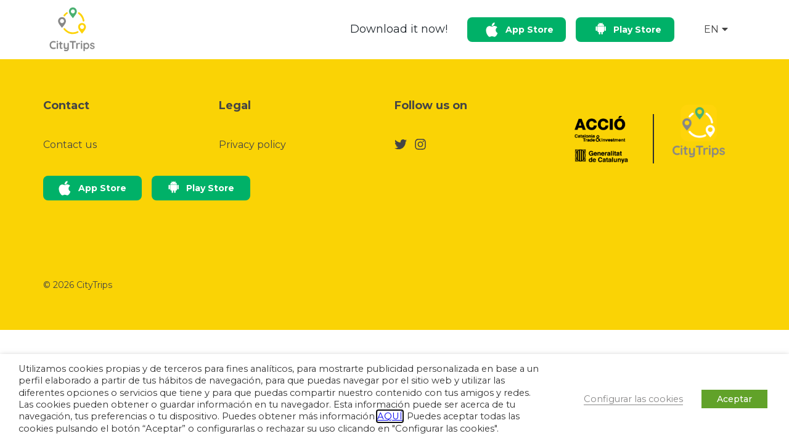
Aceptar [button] (734, 399)
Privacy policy (252, 144)
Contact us (70, 144)
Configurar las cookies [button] (633, 399)
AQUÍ (390, 416)
